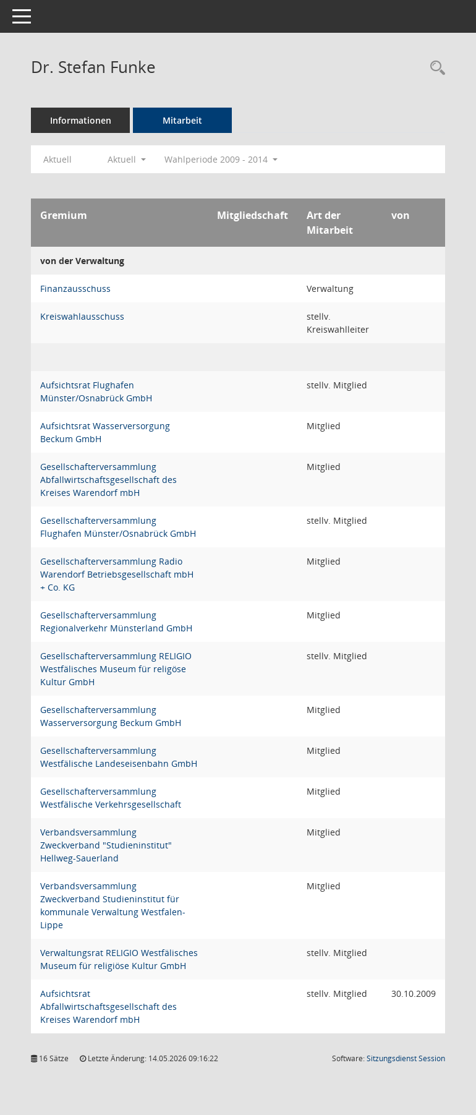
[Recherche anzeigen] (434, 68)
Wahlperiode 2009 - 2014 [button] (221, 159)
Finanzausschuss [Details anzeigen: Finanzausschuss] (75, 288)
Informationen (80, 120)
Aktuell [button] (127, 159)
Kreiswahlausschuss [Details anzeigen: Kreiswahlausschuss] (82, 316)
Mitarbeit (182, 120)
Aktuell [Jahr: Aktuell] (57, 159)
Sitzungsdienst (406, 1058)
